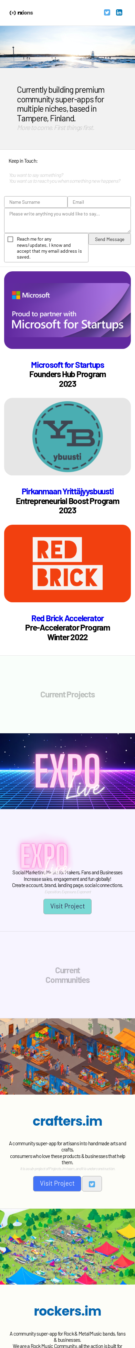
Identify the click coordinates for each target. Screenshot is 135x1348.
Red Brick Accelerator (67, 618)
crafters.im (67, 1121)
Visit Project (67, 906)
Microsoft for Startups (67, 364)
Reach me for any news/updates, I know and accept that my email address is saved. (49, 248)
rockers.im (67, 1311)
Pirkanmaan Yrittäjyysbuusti (68, 491)
